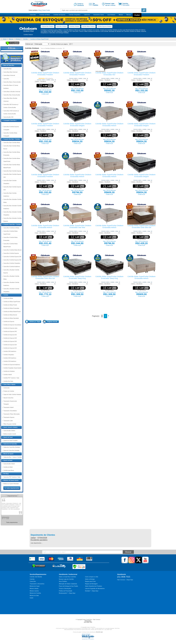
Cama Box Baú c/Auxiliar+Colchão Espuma (12, 220)
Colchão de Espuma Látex (10, 328)
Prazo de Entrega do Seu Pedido (68, 586)
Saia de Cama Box (8, 397)
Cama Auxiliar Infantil (9, 463)
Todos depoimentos (11, 522)
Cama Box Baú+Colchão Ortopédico (10, 182)
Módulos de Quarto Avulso (10, 480)
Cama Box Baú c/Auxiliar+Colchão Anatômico (12, 207)
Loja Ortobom (111, 14)
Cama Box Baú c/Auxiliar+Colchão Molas (12, 201)
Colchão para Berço (8, 470)
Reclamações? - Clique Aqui (67, 593)
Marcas (129, 14)
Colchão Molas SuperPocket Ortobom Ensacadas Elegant (77, 125)
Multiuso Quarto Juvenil (9, 434)
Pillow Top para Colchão (9, 424)
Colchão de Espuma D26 (10, 341)
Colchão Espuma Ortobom (105, 26)
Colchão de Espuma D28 (10, 338)
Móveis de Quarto (8, 454)
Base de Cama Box (8, 65)
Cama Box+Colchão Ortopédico (11, 263)
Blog (39, 10)
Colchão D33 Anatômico (9, 361)
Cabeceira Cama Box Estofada (11, 447)
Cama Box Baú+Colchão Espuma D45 (12, 176)
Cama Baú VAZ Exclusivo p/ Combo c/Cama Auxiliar (10, 106)
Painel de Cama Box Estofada (11, 450)
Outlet (48, 10)
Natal (44, 10)
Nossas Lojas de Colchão (66, 579)
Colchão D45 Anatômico (9, 351)
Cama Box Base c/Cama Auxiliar (12, 82)
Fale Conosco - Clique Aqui (125, 579)
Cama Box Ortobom (61, 26)
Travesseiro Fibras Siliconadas (11, 414)
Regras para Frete (90, 581)
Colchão (5, 295)
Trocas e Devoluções (65, 588)
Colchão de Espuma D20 (10, 344)
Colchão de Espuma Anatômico (11, 364)
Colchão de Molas (44, 14)
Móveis (121, 14)
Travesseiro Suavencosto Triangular (10, 402)
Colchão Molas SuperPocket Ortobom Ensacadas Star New (77, 226)
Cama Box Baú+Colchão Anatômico (10, 194)
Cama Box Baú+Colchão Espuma (12, 171)
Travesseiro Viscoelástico (10, 410)
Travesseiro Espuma (8, 417)
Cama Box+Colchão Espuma (11, 253)
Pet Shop (6, 473)
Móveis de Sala (34, 595)
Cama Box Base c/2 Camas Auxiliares (10, 87)
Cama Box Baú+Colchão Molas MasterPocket (11, 166)
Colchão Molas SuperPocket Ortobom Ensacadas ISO (109, 74)
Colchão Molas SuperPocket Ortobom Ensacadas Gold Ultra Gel (142, 226)
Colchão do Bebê (8, 467)
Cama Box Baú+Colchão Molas (11, 142)
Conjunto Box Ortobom (48, 26)
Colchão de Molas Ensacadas (11, 308)
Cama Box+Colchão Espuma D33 (12, 260)
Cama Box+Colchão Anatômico (11, 266)
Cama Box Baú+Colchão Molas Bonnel (11, 147)
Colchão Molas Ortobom (88, 26)
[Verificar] (12, 44)
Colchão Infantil (7, 374)
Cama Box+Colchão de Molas (11, 227)
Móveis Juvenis (34, 591)
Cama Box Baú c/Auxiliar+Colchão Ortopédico (12, 213)
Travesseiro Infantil (8, 407)
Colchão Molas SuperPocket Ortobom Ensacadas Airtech (109, 125)
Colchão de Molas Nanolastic (11, 318)
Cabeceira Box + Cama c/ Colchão (12, 457)
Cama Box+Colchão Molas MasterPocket (10, 245)
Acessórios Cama (98, 14)
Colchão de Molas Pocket (10, 305)
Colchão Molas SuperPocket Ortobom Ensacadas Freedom (45, 74)
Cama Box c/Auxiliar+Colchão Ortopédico (11, 290)
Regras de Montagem (91, 583)
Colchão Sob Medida (36, 576)
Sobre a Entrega (90, 579)
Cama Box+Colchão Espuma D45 (12, 256)
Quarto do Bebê (7, 460)
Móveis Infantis (34, 588)
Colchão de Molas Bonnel (10, 315)
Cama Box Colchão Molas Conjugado (10, 134)
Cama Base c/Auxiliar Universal (11, 91)
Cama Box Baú (7, 68)
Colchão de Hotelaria (9, 371)
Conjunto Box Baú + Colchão (11, 139)
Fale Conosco (96, 619)
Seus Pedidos (63, 581)
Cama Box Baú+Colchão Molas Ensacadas (11, 154)
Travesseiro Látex (8, 420)
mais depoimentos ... (37, 543)
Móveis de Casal (34, 586)
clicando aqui (99, 632)
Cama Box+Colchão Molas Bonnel (12, 250)
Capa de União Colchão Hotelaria (12, 394)
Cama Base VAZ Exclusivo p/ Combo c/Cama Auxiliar (11, 112)
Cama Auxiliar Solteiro (9, 430)
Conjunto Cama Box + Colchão (12, 224)
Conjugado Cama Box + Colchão (10, 122)
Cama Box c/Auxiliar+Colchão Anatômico (11, 284)
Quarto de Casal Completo (10, 440)
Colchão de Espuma (59, 14)
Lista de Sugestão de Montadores (95, 588)
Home (4, 39)
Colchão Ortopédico (74, 14)
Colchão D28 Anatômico (9, 358)
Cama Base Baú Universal (10, 72)
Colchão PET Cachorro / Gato (11, 378)
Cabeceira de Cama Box (10, 444)
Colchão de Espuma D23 (10, 348)
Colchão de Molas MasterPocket (12, 311)
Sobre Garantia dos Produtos (93, 586)
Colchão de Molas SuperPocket (11, 301)
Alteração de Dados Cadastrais (68, 583)
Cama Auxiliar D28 (8, 117)
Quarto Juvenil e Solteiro (10, 427)
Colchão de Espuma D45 (10, 331)
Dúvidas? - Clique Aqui (91, 591)
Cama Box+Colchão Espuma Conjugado (11, 128)
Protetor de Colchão (8, 391)
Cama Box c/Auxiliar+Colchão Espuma (11, 271)
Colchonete (6, 388)
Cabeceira (87, 14)
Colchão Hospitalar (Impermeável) (12, 368)
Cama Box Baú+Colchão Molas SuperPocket (11, 160)
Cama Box (33, 14)
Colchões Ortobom (74, 26)
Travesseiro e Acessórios (37, 583)
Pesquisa (143, 10)
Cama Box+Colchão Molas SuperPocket (10, 233)
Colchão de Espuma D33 (10, 334)
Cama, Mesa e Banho (9, 384)
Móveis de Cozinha (35, 593)
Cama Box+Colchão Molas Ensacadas (10, 239)
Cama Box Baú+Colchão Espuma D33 (12, 188)
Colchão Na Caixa (8, 381)
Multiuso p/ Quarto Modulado (11, 483)
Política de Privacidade (65, 591)
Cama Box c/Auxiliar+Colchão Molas (11, 278)
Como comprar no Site (91, 576)
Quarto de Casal (8, 437)
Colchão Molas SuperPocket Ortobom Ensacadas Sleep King (77, 277)
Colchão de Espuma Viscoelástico (12, 325)
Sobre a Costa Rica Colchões (67, 576)
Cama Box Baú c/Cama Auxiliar (11, 95)
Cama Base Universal (9, 75)
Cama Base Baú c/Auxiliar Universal (10, 100)
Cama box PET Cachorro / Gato (11, 477)
